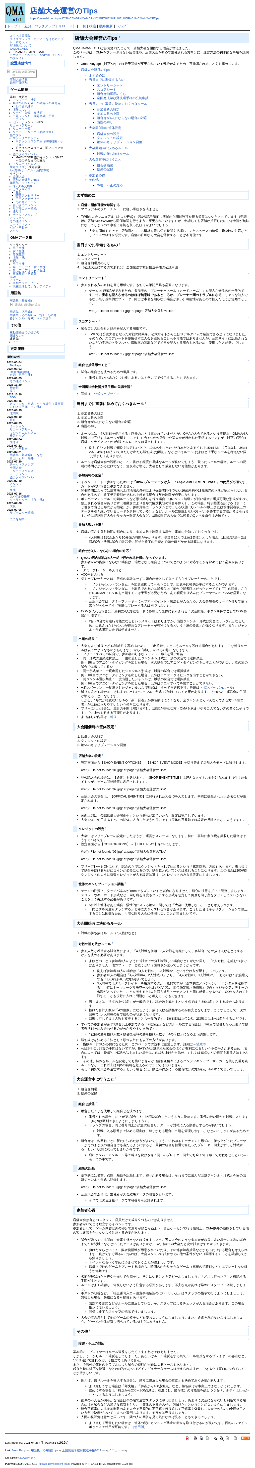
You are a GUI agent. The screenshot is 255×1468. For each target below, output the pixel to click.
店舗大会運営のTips (64, 11)
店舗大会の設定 (108, 134)
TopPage (15, 365)
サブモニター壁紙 (25, 208)
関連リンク (17, 335)
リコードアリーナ (22, 125)
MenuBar (18, 1450)
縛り (113, 717)
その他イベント (20, 221)
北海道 (14, 442)
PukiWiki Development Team (54, 1464)
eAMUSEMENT (20, 48)
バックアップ (44, 26)
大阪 (13, 506)
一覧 (82, 26)
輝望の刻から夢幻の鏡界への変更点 (37, 103)
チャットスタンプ (25, 214)
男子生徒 (19, 248)
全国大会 (19, 176)
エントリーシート (110, 85)
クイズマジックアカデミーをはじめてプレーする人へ (37, 40)
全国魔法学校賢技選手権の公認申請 (123, 98)
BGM (13, 276)
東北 (13, 490)
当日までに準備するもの (107, 80)
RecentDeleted (19, 371)
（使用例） (139, 1427)
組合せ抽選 (105, 165)
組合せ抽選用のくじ (111, 94)
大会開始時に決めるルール (108, 148)
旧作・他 (19, 257)
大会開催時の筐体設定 (105, 128)
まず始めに (97, 75)
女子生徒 (19, 251)
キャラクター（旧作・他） (28, 499)
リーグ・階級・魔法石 (28, 112)
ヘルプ (121, 26)
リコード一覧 (22, 128)
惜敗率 (201, 1044)
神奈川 (14, 387)
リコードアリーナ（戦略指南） (34, 131)
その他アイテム (25, 202)
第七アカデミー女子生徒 (29, 270)
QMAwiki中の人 (27, 1458)
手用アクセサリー (27, 198)
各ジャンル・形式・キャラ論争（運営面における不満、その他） (37, 405)
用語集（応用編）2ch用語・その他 (33, 315)
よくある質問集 (20, 35)
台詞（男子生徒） (22, 374)
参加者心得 (97, 175)
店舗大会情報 (19, 79)
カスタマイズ (22, 189)
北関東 (14, 413)
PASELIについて (21, 45)
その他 (94, 179)
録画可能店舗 (19, 82)
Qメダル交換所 (23, 186)
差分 (27, 26)
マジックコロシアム (26, 138)
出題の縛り (105, 122)
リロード (65, 26)
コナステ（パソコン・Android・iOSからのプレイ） (37, 56)
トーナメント (19, 119)
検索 (92, 26)
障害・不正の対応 (110, 185)
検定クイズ (17, 166)
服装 (18, 192)
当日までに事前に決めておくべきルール (118, 104)
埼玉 (13, 390)
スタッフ (16, 230)
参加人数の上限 (108, 114)
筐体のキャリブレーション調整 (119, 142)
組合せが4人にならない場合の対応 (122, 118)
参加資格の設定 (108, 109)
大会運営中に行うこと (105, 159)
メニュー (114, 1450)
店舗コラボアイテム (26, 283)
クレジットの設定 (110, 138)
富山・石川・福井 (22, 458)
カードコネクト (20, 224)
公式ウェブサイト (107, 394)
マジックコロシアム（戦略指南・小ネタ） (39, 143)
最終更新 (106, 26)
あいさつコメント (25, 205)
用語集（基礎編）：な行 (26, 455)
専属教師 (19, 254)
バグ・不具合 (19, 227)
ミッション (17, 217)
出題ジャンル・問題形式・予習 (34, 116)
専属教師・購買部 (25, 273)
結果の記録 (105, 169)
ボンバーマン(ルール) (218, 687)
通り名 (17, 211)
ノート (17, 341)
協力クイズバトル (25, 154)
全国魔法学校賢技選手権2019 (81, 1450)
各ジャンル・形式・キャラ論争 (31, 318)
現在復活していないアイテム (32, 286)
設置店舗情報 (20, 63)
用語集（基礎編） (22, 300)
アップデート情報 (25, 99)
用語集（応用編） (22, 311)
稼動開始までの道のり (25, 332)
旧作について (22, 109)
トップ (12, 26)
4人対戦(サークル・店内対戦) (29, 170)
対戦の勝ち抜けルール (113, 154)
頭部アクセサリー (27, 195)
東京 (13, 419)
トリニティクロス (25, 163)
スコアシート (106, 89)
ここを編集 (17, 519)
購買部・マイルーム (23, 182)
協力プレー (17, 135)
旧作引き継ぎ (24, 106)
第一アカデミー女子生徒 (29, 267)
